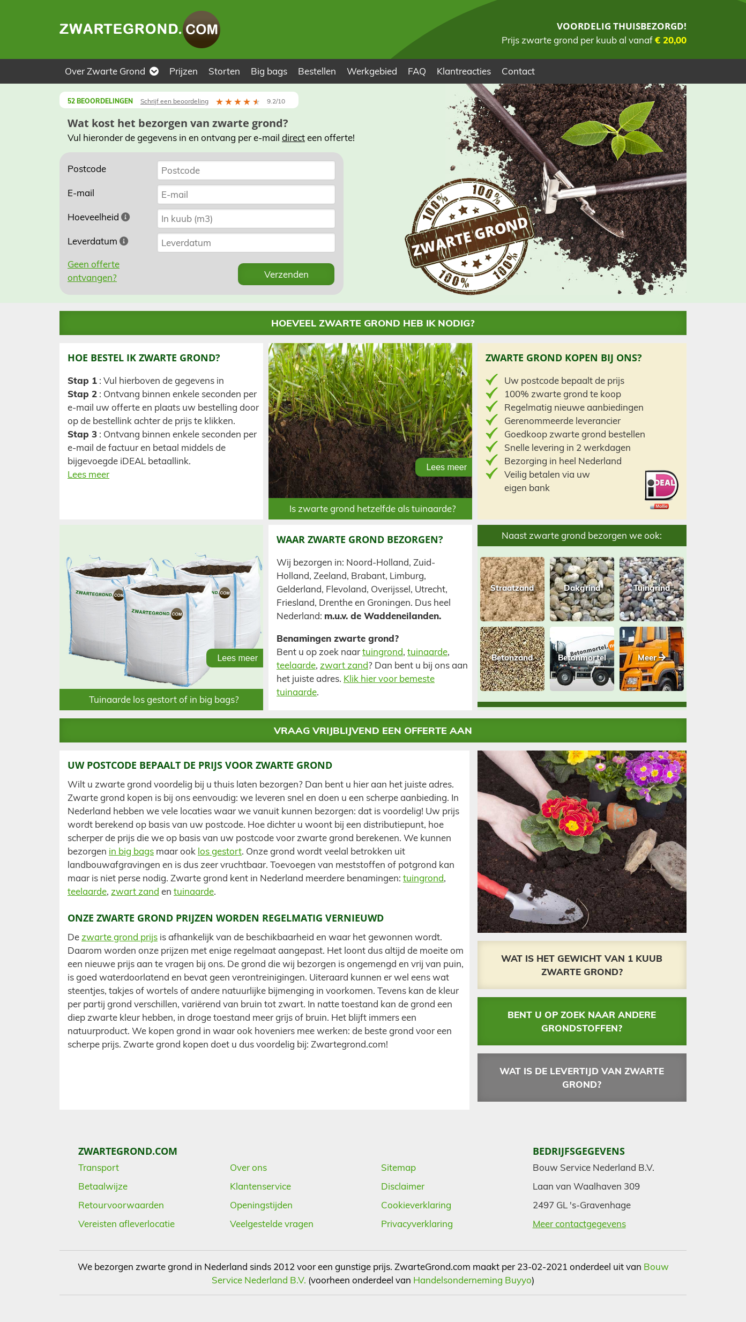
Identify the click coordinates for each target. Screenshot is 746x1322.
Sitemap (398, 1167)
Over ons (248, 1167)
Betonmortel (582, 657)
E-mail (81, 192)
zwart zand (344, 665)
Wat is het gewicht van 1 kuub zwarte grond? (581, 965)
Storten (224, 71)
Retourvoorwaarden (121, 1204)
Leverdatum (98, 241)
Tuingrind (651, 588)
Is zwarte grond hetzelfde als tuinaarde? (372, 508)
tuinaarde (427, 651)
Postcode (87, 168)
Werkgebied (372, 71)
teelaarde (296, 665)
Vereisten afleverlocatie (126, 1223)
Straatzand (512, 588)
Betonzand (512, 657)
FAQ (417, 71)
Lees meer (88, 474)
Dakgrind (582, 588)
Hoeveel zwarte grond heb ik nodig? (373, 323)
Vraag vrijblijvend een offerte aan (373, 730)
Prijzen (183, 71)
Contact (518, 71)
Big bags (269, 71)
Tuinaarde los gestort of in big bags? (164, 699)
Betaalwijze (103, 1186)
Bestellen (317, 71)
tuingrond (382, 651)
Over (112, 71)
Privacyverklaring (417, 1223)
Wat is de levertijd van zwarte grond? (581, 1077)
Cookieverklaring (416, 1204)
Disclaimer (402, 1186)
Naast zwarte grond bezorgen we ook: (582, 535)
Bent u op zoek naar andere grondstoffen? (582, 1021)
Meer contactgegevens (579, 1223)
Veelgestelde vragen (272, 1223)
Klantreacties (464, 71)
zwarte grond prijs (119, 936)
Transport (98, 1167)
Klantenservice (260, 1186)
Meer (652, 657)
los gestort (220, 851)
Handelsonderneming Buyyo (472, 1280)
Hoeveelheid (99, 216)
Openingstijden (261, 1204)
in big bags (131, 851)
